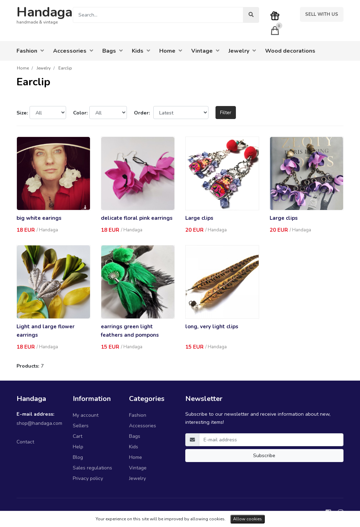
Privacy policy (88, 478)
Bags (134, 436)
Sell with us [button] (321, 14)
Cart (77, 436)
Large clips (199, 218)
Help (78, 446)
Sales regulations (92, 468)
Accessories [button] (73, 51)
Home (135, 457)
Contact (25, 442)
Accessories (142, 425)
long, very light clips (211, 326)
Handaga (44, 12)
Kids (133, 446)
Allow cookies (247, 519)
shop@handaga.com (39, 423)
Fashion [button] (30, 51)
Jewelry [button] (242, 51)
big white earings (39, 218)
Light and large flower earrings (46, 330)
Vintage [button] (205, 51)
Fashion (137, 415)
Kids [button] (141, 51)
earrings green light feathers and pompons (130, 330)
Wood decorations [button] (290, 51)
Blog (78, 457)
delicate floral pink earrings (137, 218)
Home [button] (170, 51)
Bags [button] (112, 51)
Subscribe (264, 455)
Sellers (81, 425)
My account (85, 415)
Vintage (138, 468)
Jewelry (137, 478)
